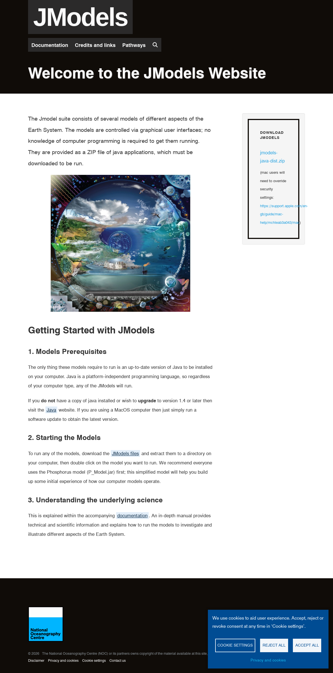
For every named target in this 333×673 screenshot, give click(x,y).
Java (51, 410)
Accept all (307, 645)
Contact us (117, 660)
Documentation (49, 45)
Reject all (274, 645)
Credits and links (95, 45)
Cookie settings (94, 660)
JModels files (125, 453)
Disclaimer (36, 660)
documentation (132, 515)
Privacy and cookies (63, 660)
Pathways (134, 45)
